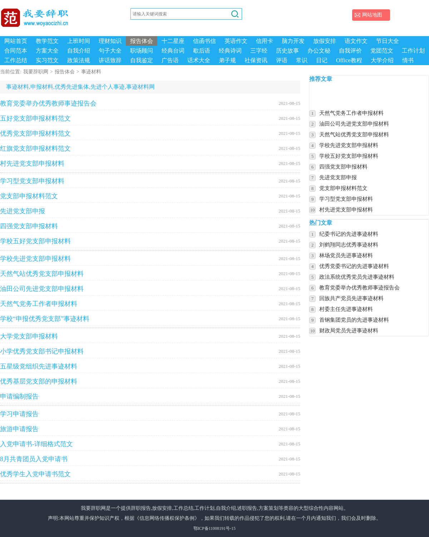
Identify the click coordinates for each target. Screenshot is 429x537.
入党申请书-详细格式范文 (150, 444)
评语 (281, 60)
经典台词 (173, 51)
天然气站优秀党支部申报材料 (150, 273)
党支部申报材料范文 (150, 196)
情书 (408, 60)
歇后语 (201, 51)
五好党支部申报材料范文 (150, 118)
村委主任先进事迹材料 (346, 309)
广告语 (170, 60)
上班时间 (78, 41)
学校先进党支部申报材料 (150, 258)
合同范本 (15, 51)
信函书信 (204, 41)
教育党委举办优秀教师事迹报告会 (150, 103)
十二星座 (173, 41)
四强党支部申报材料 (150, 226)
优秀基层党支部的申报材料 (150, 381)
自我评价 (350, 51)
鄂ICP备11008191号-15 (214, 528)
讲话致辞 (110, 60)
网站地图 (372, 15)
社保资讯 (256, 60)
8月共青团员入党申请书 (150, 459)
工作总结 (15, 60)
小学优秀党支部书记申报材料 (150, 351)
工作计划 (413, 51)
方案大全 (47, 51)
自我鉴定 (141, 60)
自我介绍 (78, 51)
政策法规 (78, 60)
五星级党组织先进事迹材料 (150, 366)
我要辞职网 (35, 71)
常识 (301, 60)
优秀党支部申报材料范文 (150, 133)
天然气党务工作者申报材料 (150, 303)
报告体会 (141, 41)
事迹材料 (91, 71)
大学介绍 (382, 60)
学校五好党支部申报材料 (150, 241)
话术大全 (198, 60)
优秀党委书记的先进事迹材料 (354, 266)
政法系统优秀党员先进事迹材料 (356, 277)
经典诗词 (230, 51)
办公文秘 (318, 51)
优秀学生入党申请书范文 (150, 474)
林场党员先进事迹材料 (346, 255)
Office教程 (349, 60)
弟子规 (227, 60)
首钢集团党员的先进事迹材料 (354, 320)
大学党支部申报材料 (150, 336)
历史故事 (287, 51)
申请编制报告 (150, 396)
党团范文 (381, 51)
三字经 (258, 51)
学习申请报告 (150, 414)
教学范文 (47, 41)
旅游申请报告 (150, 429)
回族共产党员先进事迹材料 (351, 298)
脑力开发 (293, 41)
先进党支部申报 (150, 211)
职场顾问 (141, 51)
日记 (321, 60)
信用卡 (264, 41)
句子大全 (110, 51)
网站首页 (15, 41)
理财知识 (110, 41)
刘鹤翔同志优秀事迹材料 (348, 245)
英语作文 (236, 41)
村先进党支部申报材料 (150, 163)
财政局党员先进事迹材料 (348, 330)
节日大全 (387, 41)
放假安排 (324, 41)
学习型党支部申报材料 (150, 181)
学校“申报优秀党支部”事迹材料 (150, 318)
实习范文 (47, 60)
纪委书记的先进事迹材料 (348, 234)
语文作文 (356, 41)
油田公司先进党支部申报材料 (150, 288)
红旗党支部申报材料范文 (150, 148)
